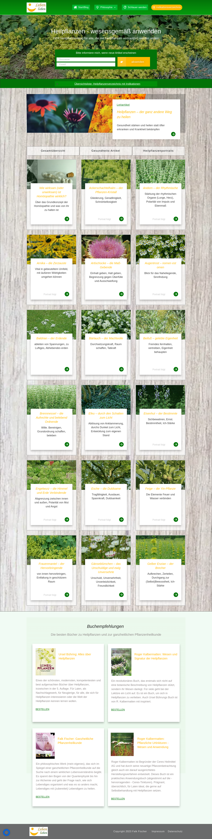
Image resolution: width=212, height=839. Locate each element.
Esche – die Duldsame (106, 488)
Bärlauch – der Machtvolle (106, 338)
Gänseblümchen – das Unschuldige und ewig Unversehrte (106, 568)
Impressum (158, 831)
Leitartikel (123, 104)
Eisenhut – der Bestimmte (160, 413)
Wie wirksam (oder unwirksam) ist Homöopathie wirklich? (51, 192)
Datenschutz (175, 831)
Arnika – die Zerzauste (51, 263)
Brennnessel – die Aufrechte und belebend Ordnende (51, 417)
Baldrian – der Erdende (51, 338)
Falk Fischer (139, 831)
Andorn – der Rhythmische (160, 188)
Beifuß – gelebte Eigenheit (160, 338)
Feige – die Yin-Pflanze (160, 488)
